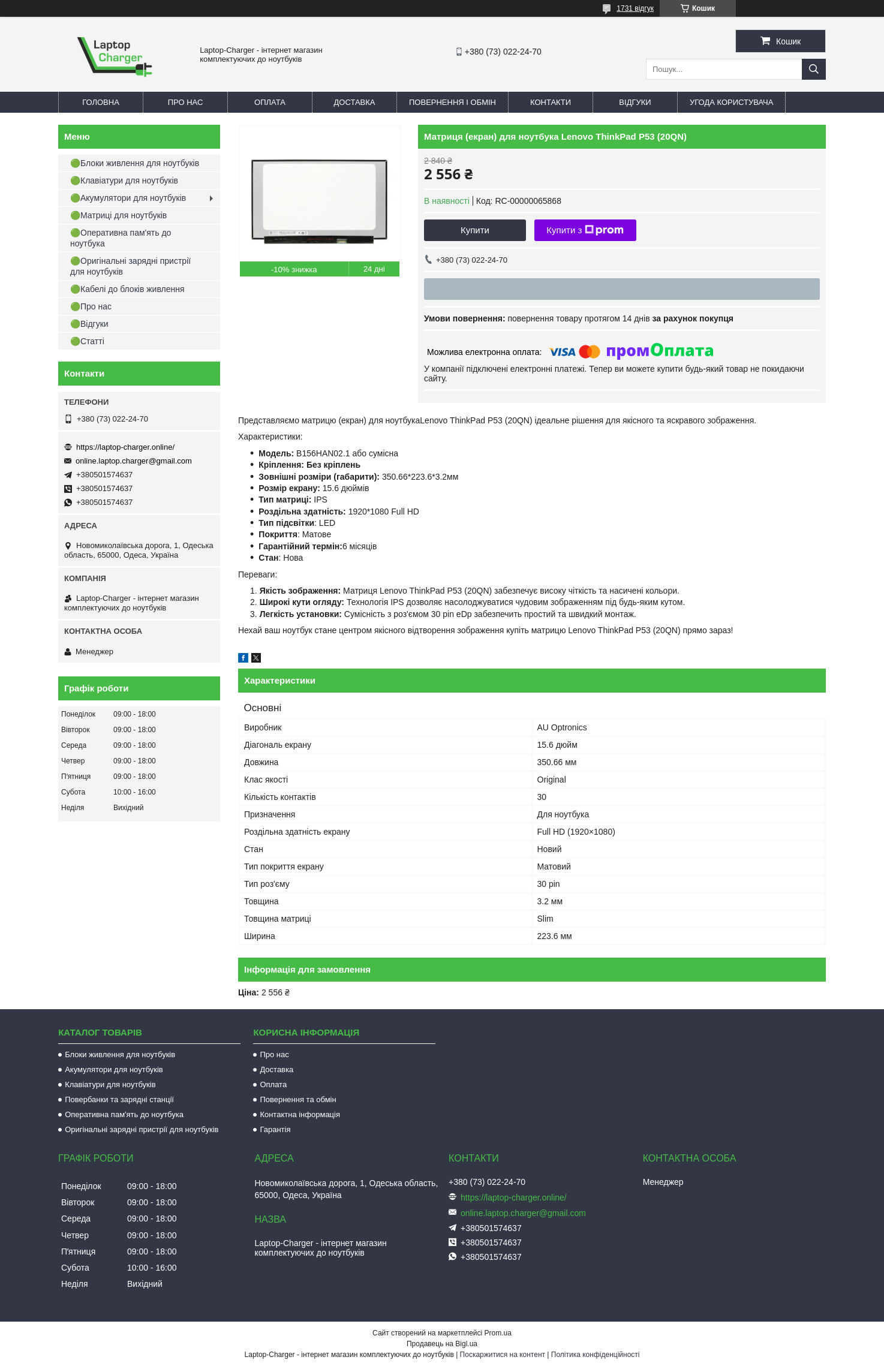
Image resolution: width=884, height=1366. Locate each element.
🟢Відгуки (89, 324)
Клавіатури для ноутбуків (110, 1084)
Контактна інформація (300, 1114)
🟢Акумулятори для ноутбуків (128, 198)
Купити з (585, 230)
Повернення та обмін (298, 1099)
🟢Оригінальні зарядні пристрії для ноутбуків (130, 266)
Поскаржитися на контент (502, 1354)
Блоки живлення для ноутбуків (120, 1054)
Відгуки (635, 102)
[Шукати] (814, 69)
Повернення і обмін (452, 102)
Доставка (354, 102)
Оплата (269, 102)
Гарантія (275, 1129)
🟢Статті (87, 341)
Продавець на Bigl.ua (442, 1344)
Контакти (550, 102)
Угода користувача (731, 102)
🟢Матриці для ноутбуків (118, 215)
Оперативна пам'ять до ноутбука (124, 1114)
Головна (100, 102)
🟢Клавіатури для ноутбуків (124, 180)
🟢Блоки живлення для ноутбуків (134, 163)
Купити (475, 230)
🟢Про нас (91, 306)
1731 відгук (635, 8)
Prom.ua (498, 1333)
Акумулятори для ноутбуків (114, 1069)
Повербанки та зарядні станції (119, 1099)
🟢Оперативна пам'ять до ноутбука (120, 238)
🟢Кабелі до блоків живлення (127, 289)
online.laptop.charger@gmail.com (134, 460)
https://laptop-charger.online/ (125, 447)
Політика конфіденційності (595, 1354)
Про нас (185, 102)
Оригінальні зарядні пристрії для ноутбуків (141, 1129)
